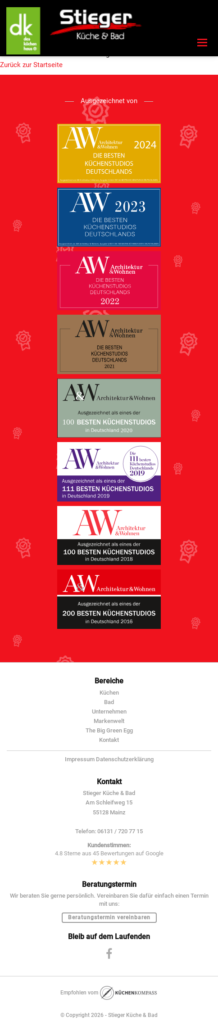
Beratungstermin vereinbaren (109, 917)
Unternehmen (109, 711)
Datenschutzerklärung (125, 759)
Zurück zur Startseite (31, 65)
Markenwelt (109, 721)
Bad (109, 702)
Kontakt (109, 739)
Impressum (80, 759)
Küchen (109, 692)
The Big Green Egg (109, 730)
